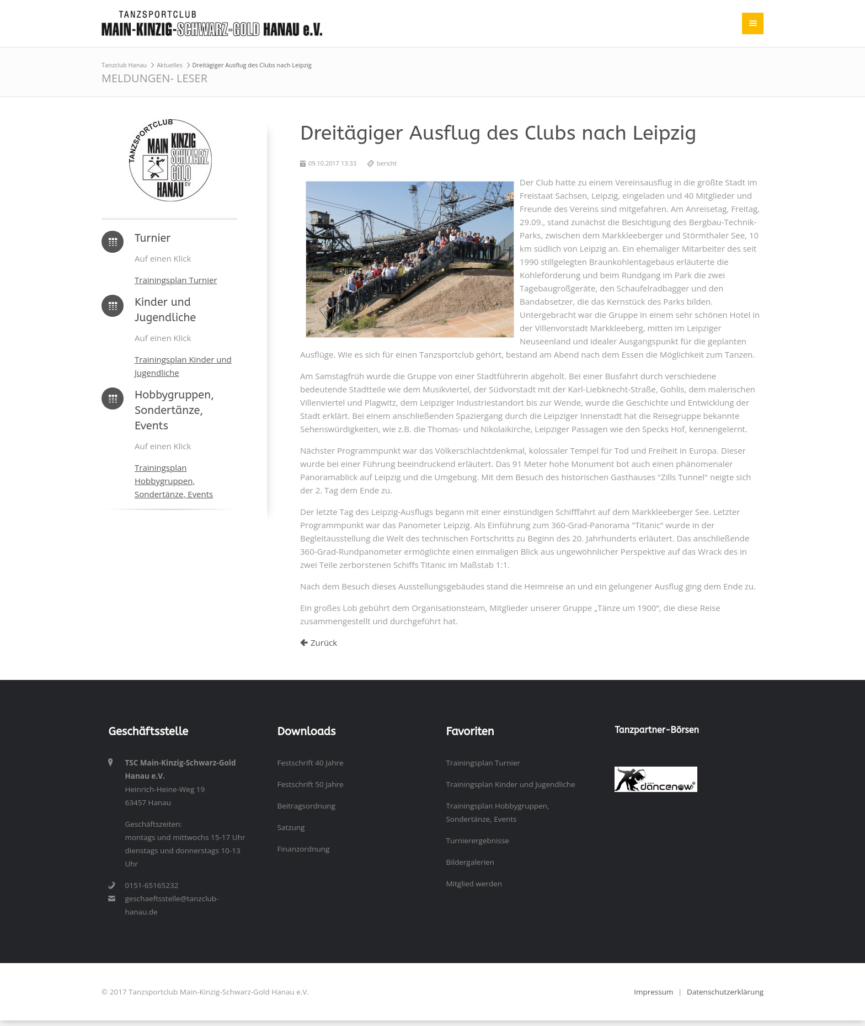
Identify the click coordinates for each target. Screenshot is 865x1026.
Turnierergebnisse (477, 841)
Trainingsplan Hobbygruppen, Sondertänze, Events (174, 480)
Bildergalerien (470, 862)
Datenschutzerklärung (725, 992)
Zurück (324, 642)
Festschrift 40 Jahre (310, 763)
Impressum (653, 992)
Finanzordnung (303, 849)
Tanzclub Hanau (124, 65)
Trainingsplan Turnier (176, 279)
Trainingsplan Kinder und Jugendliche (510, 784)
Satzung (291, 827)
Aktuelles (170, 65)
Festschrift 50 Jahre (310, 784)
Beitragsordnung (306, 806)
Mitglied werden (474, 884)
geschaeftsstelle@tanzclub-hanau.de (171, 905)
